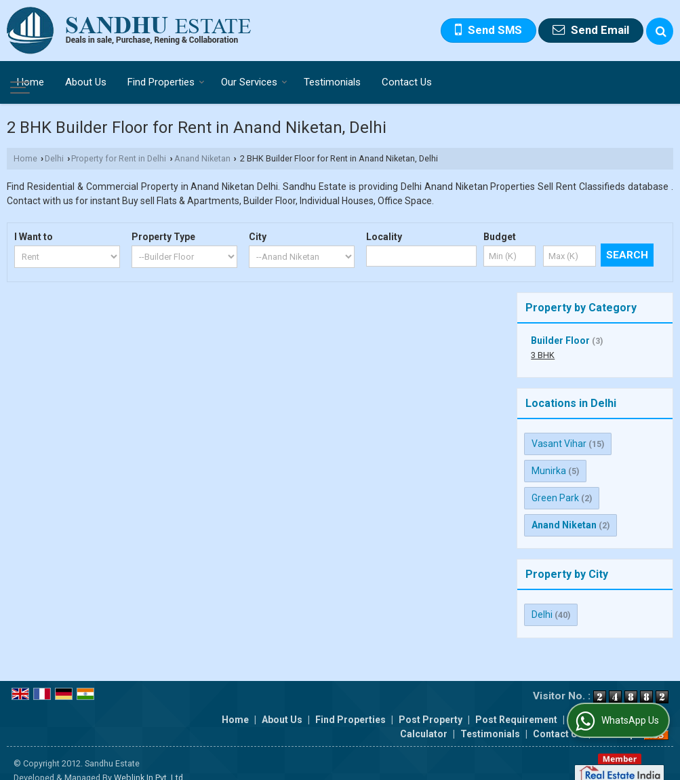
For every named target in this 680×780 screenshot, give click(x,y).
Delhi (54, 158)
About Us (85, 82)
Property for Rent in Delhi (118, 158)
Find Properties (166, 82)
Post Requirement (516, 705)
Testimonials (332, 82)
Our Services (254, 82)
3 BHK (543, 355)
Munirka (549, 470)
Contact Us (407, 82)
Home (30, 82)
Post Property (430, 705)
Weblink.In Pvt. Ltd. (149, 763)
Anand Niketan (202, 158)
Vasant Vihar (559, 443)
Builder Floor (560, 340)
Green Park (555, 497)
